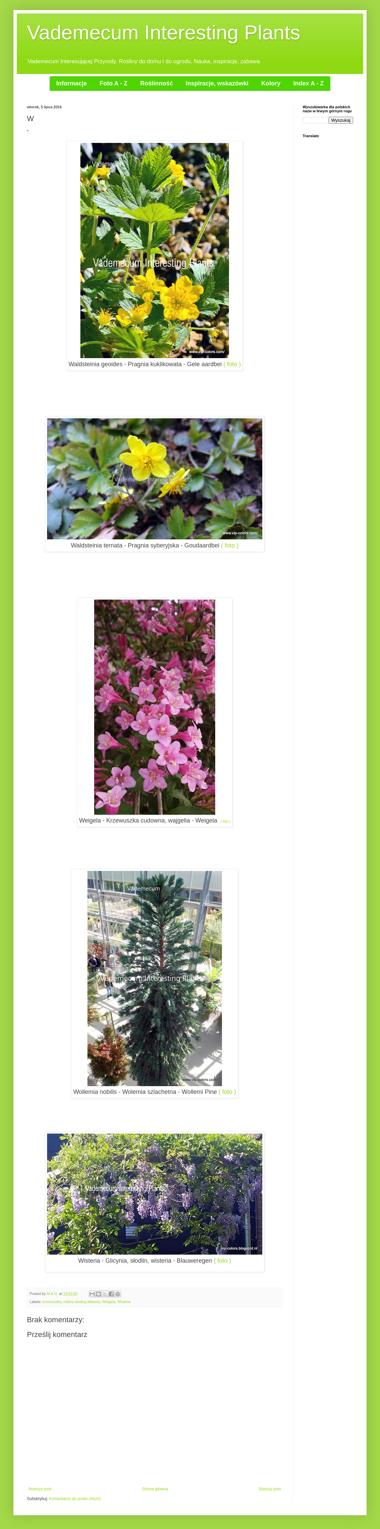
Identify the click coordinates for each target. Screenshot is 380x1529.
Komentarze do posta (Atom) (75, 1498)
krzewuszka (51, 1302)
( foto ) (232, 364)
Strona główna (155, 1489)
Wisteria (123, 1302)
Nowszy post (40, 1489)
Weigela (108, 1302)
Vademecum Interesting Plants (163, 32)
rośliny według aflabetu (81, 1302)
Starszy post (270, 1489)
